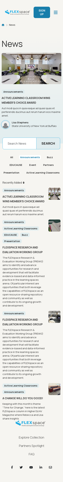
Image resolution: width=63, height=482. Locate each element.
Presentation (11, 172)
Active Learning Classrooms (42, 172)
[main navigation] (55, 12)
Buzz (50, 157)
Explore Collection (31, 437)
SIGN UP (42, 12)
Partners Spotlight (31, 446)
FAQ (31, 454)
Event (32, 165)
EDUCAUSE (16, 165)
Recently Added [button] (12, 182)
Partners (48, 165)
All (11, 157)
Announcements (13, 91)
